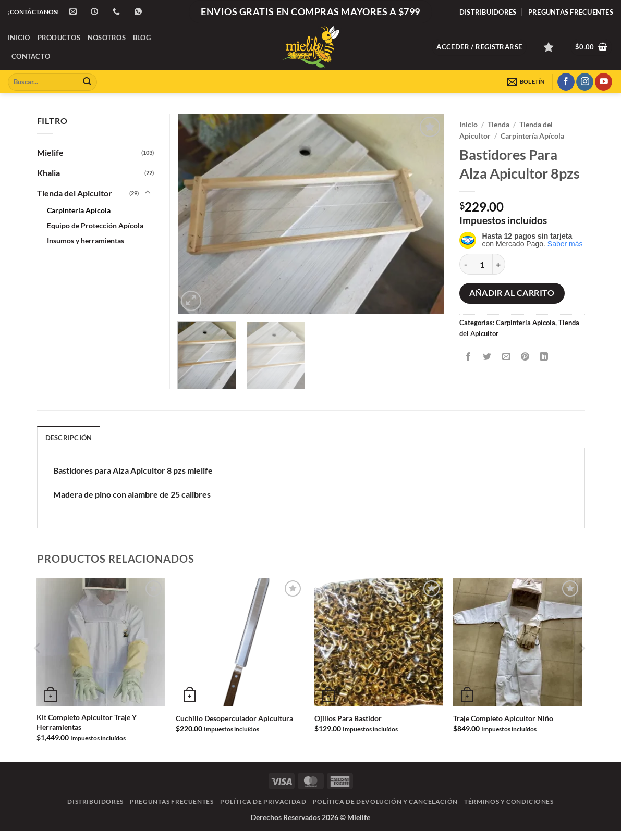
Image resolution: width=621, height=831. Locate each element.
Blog (142, 37)
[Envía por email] (506, 356)
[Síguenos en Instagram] (584, 82)
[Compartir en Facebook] (468, 356)
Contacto (30, 56)
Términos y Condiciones (508, 801)
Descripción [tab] (68, 437)
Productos (59, 37)
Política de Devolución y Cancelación (385, 801)
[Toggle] (147, 193)
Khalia (48, 173)
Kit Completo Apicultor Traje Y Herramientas (86, 722)
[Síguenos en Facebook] (566, 82)
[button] (479, 47)
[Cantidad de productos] (482, 264)
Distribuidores (488, 12)
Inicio (19, 37)
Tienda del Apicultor (74, 193)
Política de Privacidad (263, 801)
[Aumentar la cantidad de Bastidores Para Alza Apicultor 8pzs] (499, 264)
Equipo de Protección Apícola (95, 225)
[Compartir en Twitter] (487, 356)
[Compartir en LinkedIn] (544, 356)
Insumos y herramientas (85, 240)
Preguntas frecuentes (570, 12)
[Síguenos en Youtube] (603, 82)
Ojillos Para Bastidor (348, 718)
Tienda (498, 124)
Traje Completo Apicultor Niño (503, 718)
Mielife (50, 152)
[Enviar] (87, 82)
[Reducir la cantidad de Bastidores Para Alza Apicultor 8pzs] (465, 264)
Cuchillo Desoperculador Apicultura (234, 718)
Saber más (565, 244)
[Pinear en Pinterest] (524, 356)
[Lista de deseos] (548, 46)
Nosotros (107, 37)
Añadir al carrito (511, 292)
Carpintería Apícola (532, 136)
